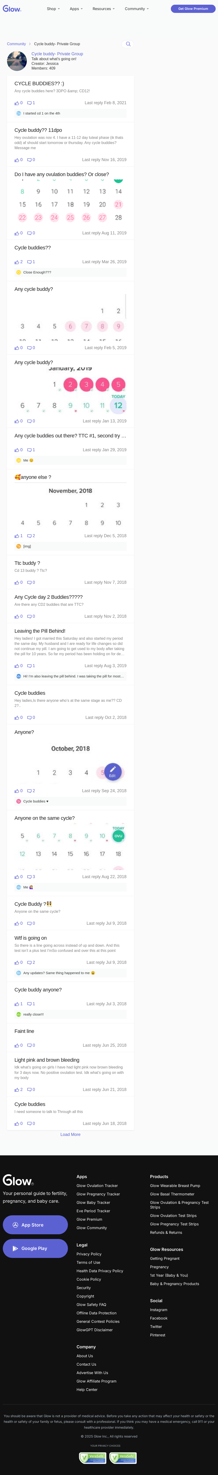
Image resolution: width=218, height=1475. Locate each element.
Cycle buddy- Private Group (57, 44)
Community (16, 44)
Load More (70, 1134)
